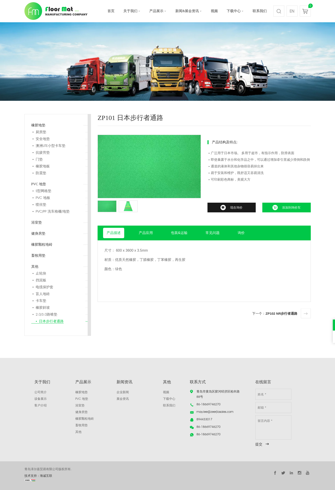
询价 (241, 233)
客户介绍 (40, 405)
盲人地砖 (43, 294)
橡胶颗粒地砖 (41, 244)
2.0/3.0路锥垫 (46, 314)
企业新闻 (123, 392)
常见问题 (212, 233)
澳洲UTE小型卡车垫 (50, 146)
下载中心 (234, 11)
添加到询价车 (291, 207)
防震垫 (41, 173)
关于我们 (130, 11)
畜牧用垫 (38, 255)
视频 (214, 11)
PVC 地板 (43, 198)
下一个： (274, 313)
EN (292, 11)
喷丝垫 (41, 204)
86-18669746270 (208, 404)
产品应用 (146, 233)
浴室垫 (36, 222)
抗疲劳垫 (43, 152)
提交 (258, 444)
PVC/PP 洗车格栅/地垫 (53, 211)
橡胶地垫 (38, 125)
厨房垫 (41, 132)
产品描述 (114, 233)
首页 (111, 11)
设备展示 (40, 398)
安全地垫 (43, 139)
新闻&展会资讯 (187, 11)
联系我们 (260, 11)
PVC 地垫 (38, 184)
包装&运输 (179, 233)
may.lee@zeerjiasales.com (214, 411)
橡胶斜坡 (43, 307)
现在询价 (236, 207)
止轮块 (41, 273)
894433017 (204, 419)
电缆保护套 (44, 287)
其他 (34, 266)
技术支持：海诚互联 (38, 475)
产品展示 (156, 11)
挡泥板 (41, 280)
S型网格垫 (43, 191)
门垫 (39, 159)
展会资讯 (123, 398)
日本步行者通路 (51, 321)
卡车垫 (41, 301)
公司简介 (40, 392)
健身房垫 (38, 233)
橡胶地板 (43, 166)
